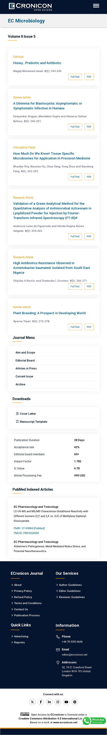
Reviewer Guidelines (72, 597)
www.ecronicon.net (65, 722)
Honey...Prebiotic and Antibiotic (37, 63)
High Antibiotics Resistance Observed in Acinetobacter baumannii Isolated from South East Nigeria (51, 268)
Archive (20, 384)
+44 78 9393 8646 (72, 641)
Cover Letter (27, 413)
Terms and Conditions (28, 603)
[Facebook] (40, 702)
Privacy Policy (23, 591)
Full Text (75, 76)
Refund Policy (23, 597)
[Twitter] (32, 702)
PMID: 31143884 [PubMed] (29, 528)
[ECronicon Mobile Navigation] (96, 6)
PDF (89, 76)
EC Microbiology (26, 21)
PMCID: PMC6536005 (26, 533)
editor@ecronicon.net (74, 654)
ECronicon (57, 714)
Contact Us (21, 609)
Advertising (21, 636)
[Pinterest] (74, 702)
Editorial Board (25, 360)
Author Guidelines (70, 585)
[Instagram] (57, 702)
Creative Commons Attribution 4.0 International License (53, 718)
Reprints (19, 642)
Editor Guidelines (69, 591)
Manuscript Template (33, 421)
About (18, 585)
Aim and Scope (25, 352)
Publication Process (27, 615)
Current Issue (24, 376)
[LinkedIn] (49, 702)
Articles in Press (26, 368)
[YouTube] (66, 702)
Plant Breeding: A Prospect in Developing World (49, 313)
